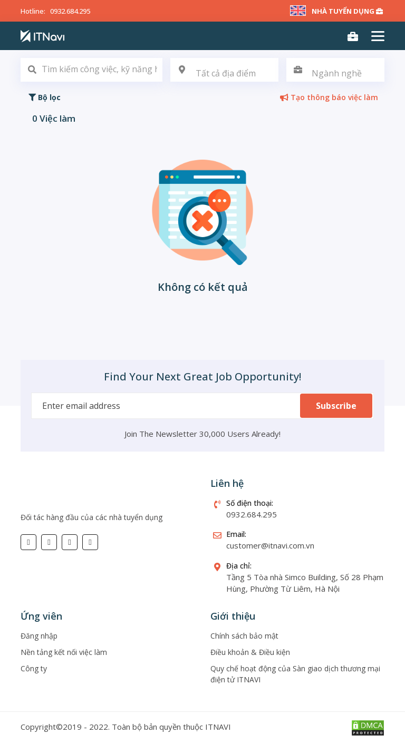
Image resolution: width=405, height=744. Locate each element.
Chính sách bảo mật (244, 636)
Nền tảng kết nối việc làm (64, 652)
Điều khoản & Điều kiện (250, 652)
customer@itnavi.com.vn (270, 545)
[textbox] (224, 73)
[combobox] (224, 70)
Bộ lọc (44, 97)
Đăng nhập (39, 636)
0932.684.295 (70, 11)
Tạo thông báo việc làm (329, 97)
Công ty (34, 668)
